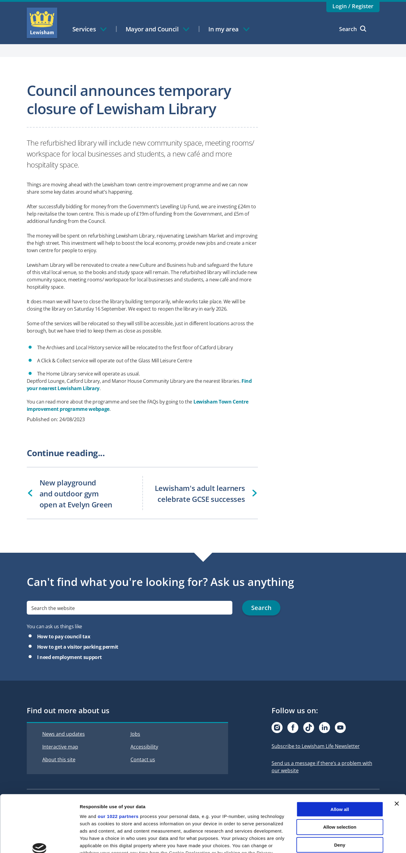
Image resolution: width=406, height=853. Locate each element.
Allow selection (339, 776)
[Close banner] (396, 753)
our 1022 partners (118, 766)
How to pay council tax (63, 636)
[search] (130, 608)
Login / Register (352, 6)
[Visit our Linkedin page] (324, 727)
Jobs (135, 734)
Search (352, 29)
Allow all (340, 759)
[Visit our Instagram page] (277, 727)
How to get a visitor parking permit (77, 646)
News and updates (63, 734)
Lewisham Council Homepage (42, 23)
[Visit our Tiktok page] (308, 727)
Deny (339, 794)
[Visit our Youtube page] (340, 727)
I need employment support (69, 657)
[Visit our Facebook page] (292, 727)
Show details (319, 841)
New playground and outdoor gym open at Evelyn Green (76, 493)
